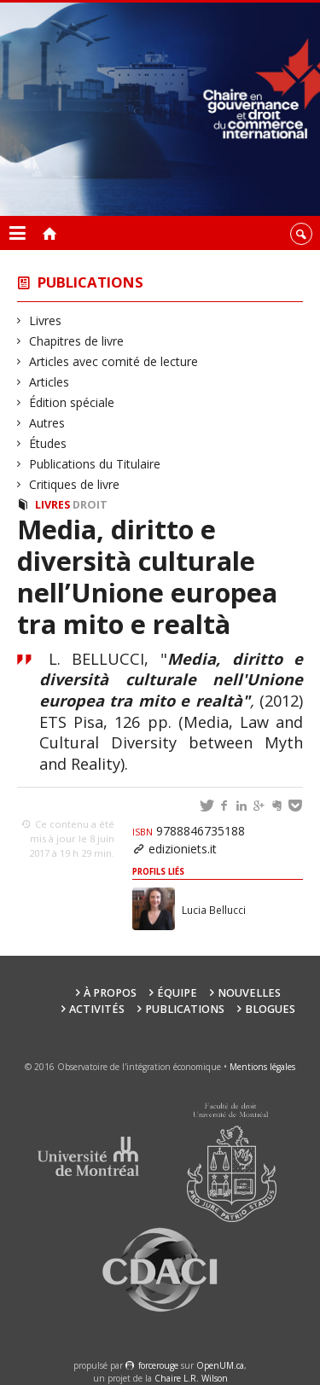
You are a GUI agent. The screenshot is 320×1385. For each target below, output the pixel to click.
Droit (90, 505)
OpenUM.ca (220, 1365)
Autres (47, 423)
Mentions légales (262, 1067)
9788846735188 (188, 831)
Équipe (177, 993)
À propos (110, 993)
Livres (45, 320)
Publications (90, 282)
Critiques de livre (74, 484)
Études (48, 443)
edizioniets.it (182, 849)
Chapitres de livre (77, 341)
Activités (97, 1009)
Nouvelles (249, 993)
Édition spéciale (72, 402)
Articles (49, 382)
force (158, 1365)
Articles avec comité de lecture (114, 361)
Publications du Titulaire (95, 464)
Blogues (270, 1009)
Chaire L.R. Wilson (191, 1378)
